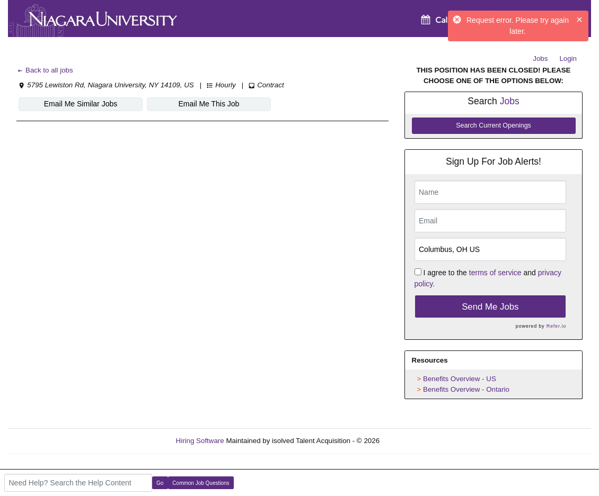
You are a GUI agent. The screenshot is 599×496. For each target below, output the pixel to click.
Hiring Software (200, 441)
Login (568, 58)
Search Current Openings (493, 125)
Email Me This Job (209, 104)
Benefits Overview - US (459, 379)
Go (159, 483)
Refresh (411, 441)
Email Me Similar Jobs (80, 104)
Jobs (540, 58)
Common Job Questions (200, 483)
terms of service (495, 272)
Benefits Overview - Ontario (466, 389)
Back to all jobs (44, 70)
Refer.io (556, 326)
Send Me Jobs (490, 307)
